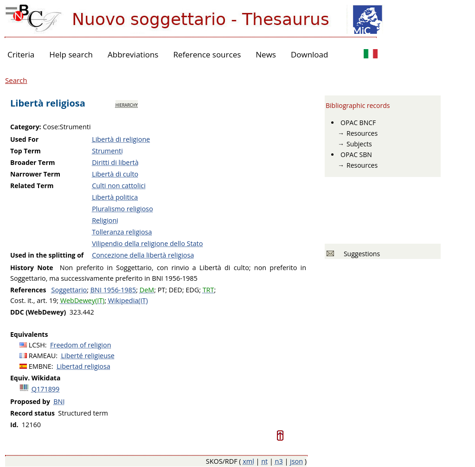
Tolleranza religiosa (122, 231)
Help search (71, 54)
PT (162, 289)
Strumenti (107, 150)
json (296, 461)
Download (309, 54)
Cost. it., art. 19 (33, 300)
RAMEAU (42, 355)
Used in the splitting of (46, 255)
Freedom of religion (80, 345)
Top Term (25, 150)
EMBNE (40, 366)
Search (16, 80)
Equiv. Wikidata (35, 377)
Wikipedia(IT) (128, 300)
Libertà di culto (115, 174)
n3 (279, 461)
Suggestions (360, 253)
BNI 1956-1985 (113, 289)
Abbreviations (133, 54)
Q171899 (46, 389)
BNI (58, 401)
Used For (24, 139)
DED (175, 289)
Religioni (105, 220)
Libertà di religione (121, 139)
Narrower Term (35, 174)
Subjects (359, 143)
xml (248, 461)
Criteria (20, 54)
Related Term (32, 185)
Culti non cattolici (119, 185)
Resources (362, 133)
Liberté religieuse (88, 355)
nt (264, 461)
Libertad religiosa (83, 366)
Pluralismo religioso (122, 208)
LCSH (37, 345)
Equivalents (29, 334)
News (266, 54)
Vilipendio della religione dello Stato (147, 243)
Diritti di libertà (115, 162)
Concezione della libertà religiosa (143, 255)
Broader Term (32, 162)
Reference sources (207, 54)
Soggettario (69, 289)
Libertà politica (115, 197)
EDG (192, 289)
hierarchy (127, 104)
